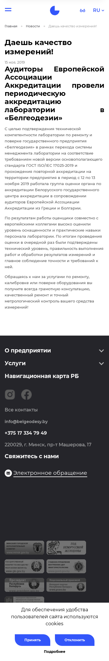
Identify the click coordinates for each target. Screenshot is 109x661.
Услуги (15, 363)
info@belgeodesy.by (26, 421)
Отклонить (75, 640)
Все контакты (21, 410)
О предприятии (28, 350)
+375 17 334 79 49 (26, 433)
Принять (32, 640)
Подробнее (54, 651)
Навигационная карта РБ (42, 376)
